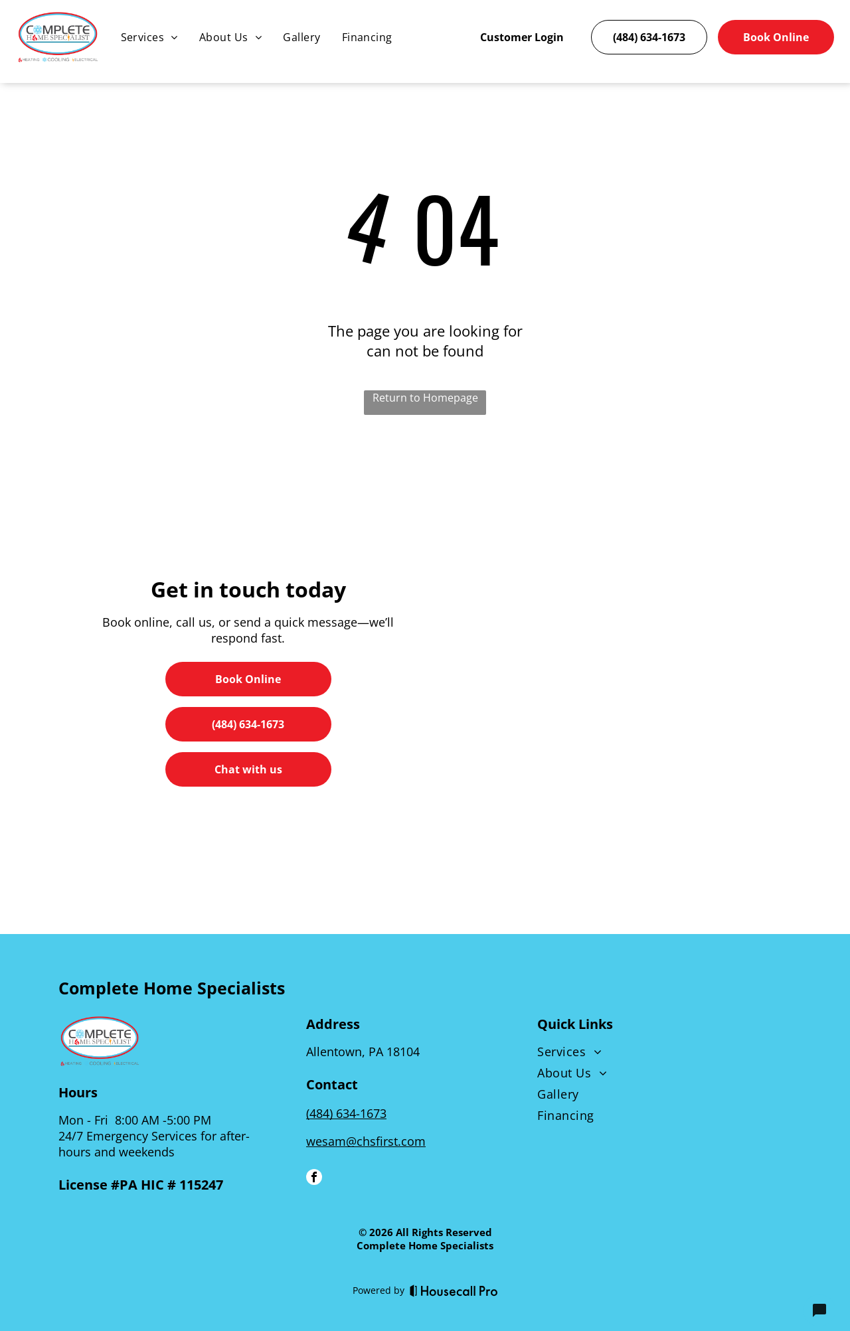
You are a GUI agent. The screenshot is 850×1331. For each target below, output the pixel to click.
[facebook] (314, 1170)
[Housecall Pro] (454, 1282)
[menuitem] (149, 37)
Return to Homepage (425, 389)
